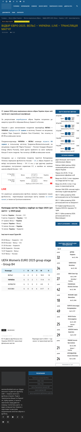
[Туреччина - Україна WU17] (67, 118)
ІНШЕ (13, 12)
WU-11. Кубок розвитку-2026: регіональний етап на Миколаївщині (65, 216)
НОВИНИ (34, 6)
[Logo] (6, 6)
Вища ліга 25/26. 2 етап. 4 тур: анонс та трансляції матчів (65, 185)
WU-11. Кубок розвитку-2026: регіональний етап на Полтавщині (67, 196)
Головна (4, 18)
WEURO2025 (11, 330)
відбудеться (18, 130)
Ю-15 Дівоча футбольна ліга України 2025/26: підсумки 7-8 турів (65, 208)
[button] (77, 6)
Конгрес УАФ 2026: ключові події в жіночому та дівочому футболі (67, 190)
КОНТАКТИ (20, 12)
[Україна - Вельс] (27, 182)
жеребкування (21, 119)
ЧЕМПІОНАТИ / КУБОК (56, 6)
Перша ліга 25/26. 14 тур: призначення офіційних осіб (65, 174)
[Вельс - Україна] (27, 176)
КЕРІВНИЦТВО (25, 6)
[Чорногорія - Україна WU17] (67, 126)
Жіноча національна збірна (32, 18)
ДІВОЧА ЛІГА (68, 6)
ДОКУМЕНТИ (6, 12)
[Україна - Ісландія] (67, 141)
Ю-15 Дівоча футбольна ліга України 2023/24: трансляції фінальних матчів (11, 341)
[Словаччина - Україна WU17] (67, 133)
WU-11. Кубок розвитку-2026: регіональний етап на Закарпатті (66, 201)
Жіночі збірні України (15, 18)
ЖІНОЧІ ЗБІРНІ (43, 6)
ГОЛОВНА (16, 6)
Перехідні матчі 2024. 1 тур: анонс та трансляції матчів (42, 340)
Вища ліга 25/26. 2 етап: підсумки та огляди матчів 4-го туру (67, 179)
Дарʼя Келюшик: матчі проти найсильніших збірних (65, 161)
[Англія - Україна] (67, 148)
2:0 (35, 161)
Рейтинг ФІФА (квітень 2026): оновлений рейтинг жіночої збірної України (65, 167)
